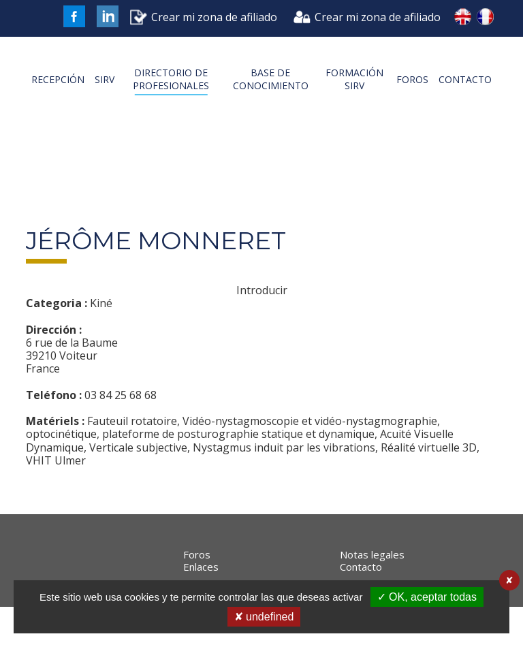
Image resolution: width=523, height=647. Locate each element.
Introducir (261, 316)
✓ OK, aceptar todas (427, 597)
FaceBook (74, 16)
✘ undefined (264, 616)
